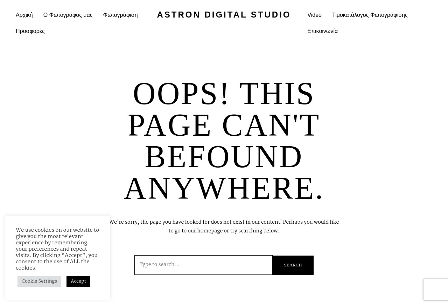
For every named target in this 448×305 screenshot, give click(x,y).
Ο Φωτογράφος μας (68, 15)
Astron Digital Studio (224, 14)
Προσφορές (30, 31)
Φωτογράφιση (120, 15)
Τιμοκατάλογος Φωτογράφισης (370, 15)
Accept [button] (78, 281)
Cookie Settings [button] (39, 281)
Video (314, 15)
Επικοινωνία (322, 31)
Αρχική (24, 15)
